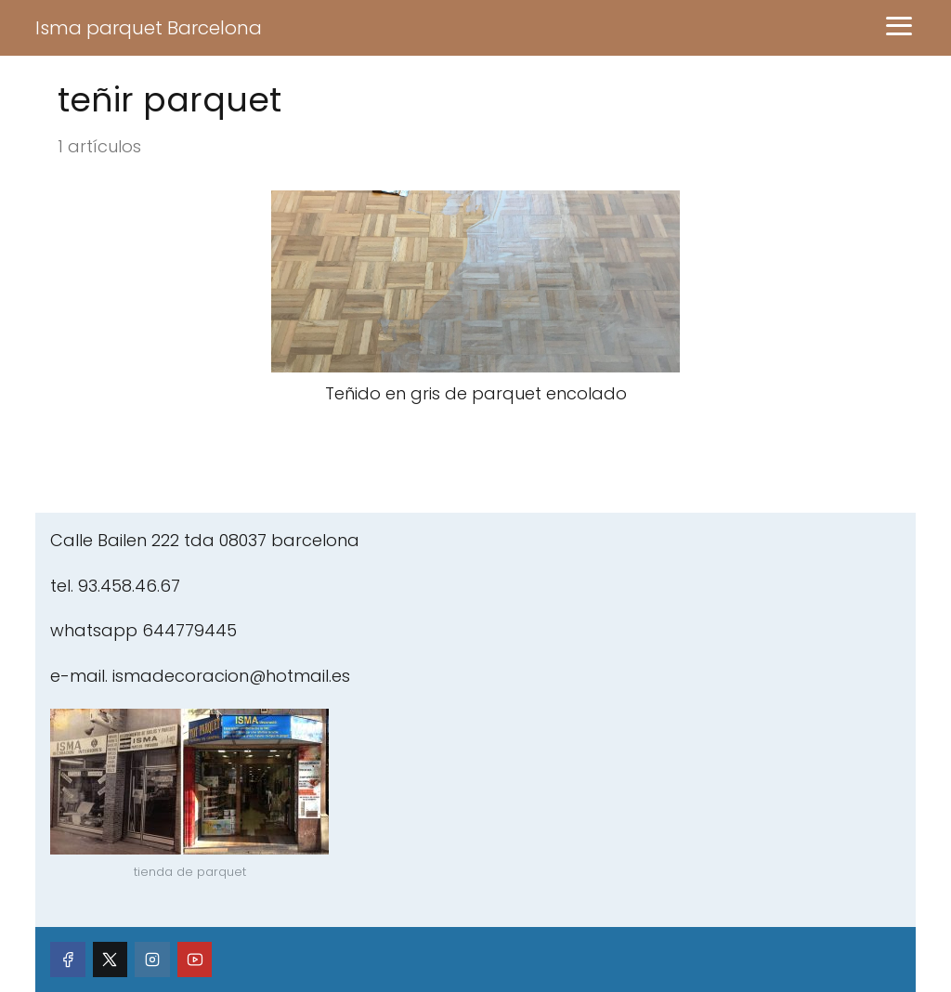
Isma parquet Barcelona (148, 28)
